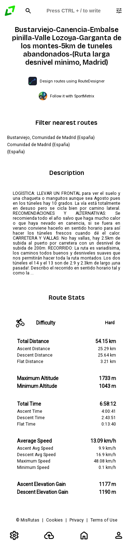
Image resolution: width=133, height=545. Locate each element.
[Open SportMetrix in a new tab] (66, 96)
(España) (16, 151)
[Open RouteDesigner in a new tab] (66, 81)
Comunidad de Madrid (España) (38, 144)
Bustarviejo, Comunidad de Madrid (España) (51, 137)
